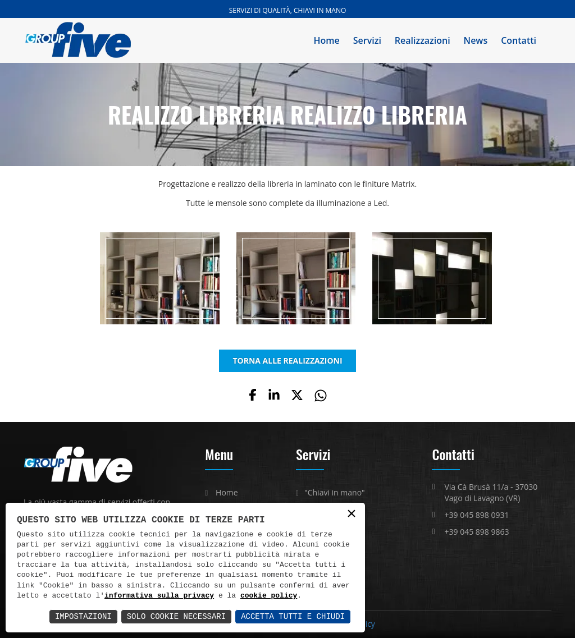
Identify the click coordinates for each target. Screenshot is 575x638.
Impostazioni (83, 616)
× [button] (351, 514)
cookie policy (268, 596)
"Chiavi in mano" (334, 492)
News (476, 40)
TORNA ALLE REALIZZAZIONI (287, 360)
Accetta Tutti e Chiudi (293, 616)
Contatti (518, 40)
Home (327, 40)
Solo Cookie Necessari (176, 616)
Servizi (367, 40)
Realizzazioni (422, 40)
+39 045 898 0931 (476, 515)
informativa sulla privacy (159, 596)
